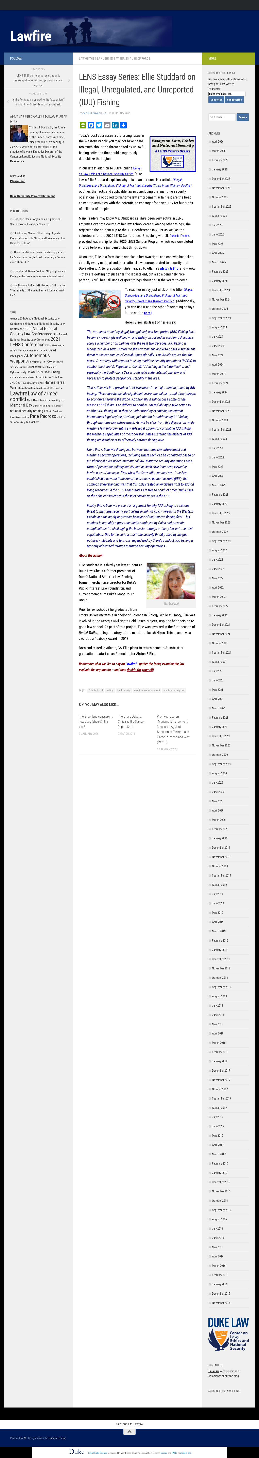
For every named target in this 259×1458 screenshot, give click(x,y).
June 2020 (218, 792)
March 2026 (219, 151)
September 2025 (221, 206)
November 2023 (221, 411)
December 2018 (221, 959)
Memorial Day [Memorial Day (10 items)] (21, 405)
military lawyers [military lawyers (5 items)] (55, 406)
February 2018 (220, 1052)
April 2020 (218, 810)
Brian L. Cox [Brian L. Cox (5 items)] (58, 362)
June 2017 (218, 1126)
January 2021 (219, 727)
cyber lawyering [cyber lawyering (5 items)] (49, 367)
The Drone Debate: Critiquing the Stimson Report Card (132, 721)
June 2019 (218, 903)
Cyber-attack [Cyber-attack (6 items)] (34, 366)
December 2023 (221, 402)
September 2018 (221, 987)
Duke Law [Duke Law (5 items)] (46, 377)
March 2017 (219, 1154)
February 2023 (220, 494)
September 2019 (221, 875)
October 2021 (220, 643)
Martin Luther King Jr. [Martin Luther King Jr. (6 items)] (52, 400)
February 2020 (220, 829)
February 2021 (220, 717)
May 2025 (217, 244)
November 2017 (221, 1080)
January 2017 (219, 1173)
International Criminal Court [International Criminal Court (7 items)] (33, 388)
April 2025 (218, 253)
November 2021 (221, 634)
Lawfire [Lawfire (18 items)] (18, 393)
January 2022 (219, 615)
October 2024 (220, 309)
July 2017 (217, 1117)
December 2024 (221, 290)
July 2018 (217, 1005)
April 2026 (218, 141)
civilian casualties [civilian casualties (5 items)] (18, 367)
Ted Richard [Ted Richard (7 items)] (32, 422)
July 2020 (217, 782)
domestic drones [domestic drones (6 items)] (19, 377)
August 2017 (219, 1108)
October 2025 (220, 197)
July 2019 (217, 894)
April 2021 (218, 699)
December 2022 (221, 513)
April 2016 (218, 1256)
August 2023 (219, 439)
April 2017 (218, 1145)
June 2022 (218, 569)
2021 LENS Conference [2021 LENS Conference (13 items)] (35, 341)
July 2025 (217, 225)
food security (123, 690)
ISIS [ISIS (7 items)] (52, 388)
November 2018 (221, 968)
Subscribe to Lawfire (129, 1424)
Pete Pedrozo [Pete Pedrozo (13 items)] (43, 416)
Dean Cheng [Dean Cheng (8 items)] (52, 372)
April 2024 (218, 364)
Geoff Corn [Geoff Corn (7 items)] (22, 383)
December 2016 (221, 1182)
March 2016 (219, 1266)
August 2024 (219, 327)
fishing (110, 690)
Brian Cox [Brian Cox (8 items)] (46, 361)
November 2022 (221, 522)
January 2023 (219, 504)
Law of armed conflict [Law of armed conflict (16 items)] (34, 396)
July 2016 (217, 1228)
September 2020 (221, 764)
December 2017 (221, 1070)
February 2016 (220, 1275)
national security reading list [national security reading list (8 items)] (29, 411)
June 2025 (218, 234)
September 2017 (221, 1098)
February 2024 (220, 383)
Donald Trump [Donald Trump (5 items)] (35, 377)
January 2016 (219, 1284)
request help (185, 1453)
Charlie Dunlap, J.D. (94, 113)
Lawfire (31, 36)
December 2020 (221, 736)
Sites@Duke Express (97, 1453)
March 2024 (219, 374)
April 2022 (218, 587)
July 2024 (217, 336)
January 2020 (219, 838)
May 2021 (217, 690)
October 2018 (220, 978)
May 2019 (217, 913)
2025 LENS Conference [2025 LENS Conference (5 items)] (54, 345)
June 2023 (218, 457)
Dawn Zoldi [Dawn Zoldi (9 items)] (35, 372)
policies (163, 1453)
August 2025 (219, 216)
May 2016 (217, 1247)
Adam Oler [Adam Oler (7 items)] (16, 350)
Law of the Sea (90, 58)
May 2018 (217, 1024)
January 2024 (219, 392)
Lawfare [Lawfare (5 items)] (58, 388)
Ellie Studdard (96, 690)
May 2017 (217, 1135)
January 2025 (219, 281)
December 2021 (221, 625)
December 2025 (221, 179)
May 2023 (217, 467)
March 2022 (219, 597)
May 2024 (217, 355)
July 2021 (217, 671)
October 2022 (220, 532)
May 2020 (217, 801)
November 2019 (221, 857)
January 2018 (219, 1061)
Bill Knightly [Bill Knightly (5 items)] (33, 362)
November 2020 (221, 745)
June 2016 (218, 1238)
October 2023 (220, 420)
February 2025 (220, 271)
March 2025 (219, 262)
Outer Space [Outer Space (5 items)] (15, 417)
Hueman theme (57, 1438)
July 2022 (217, 559)
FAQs (174, 1453)
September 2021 (221, 652)
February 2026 (220, 160)
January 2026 (219, 169)
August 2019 (219, 885)
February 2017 (220, 1163)
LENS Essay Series (118, 58)
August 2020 (219, 773)
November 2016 (221, 1191)
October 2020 (220, 755)
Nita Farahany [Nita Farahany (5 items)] (55, 411)
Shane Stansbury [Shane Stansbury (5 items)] (17, 422)
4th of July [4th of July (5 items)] (14, 318)
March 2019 (219, 931)
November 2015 (221, 1303)
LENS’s (119, 168)
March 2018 (219, 1043)
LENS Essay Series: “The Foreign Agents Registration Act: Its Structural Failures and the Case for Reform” (37, 238)
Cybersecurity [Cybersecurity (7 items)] (18, 372)
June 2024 (218, 346)
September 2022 (221, 541)
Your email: (214, 89)
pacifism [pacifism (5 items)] (25, 417)
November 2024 (221, 299)
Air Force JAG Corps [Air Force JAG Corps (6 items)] (34, 350)
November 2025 (221, 188)
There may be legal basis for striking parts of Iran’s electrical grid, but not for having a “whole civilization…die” (37, 257)
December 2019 (221, 847)
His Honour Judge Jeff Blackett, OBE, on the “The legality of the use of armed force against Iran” (37, 290)
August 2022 (219, 550)
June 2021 (218, 680)
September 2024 (221, 318)
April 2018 (218, 1033)
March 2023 (219, 485)
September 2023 (221, 429)
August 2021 (219, 662)
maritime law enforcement (147, 690)
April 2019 (218, 922)
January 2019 (219, 950)
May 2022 (217, 578)
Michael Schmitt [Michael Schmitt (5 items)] (40, 406)
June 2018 (218, 1015)
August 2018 (219, 996)
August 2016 (219, 1219)
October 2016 (220, 1201)
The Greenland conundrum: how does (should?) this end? (94, 721)
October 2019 (220, 866)
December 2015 (221, 1293)
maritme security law (174, 690)
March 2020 (219, 820)
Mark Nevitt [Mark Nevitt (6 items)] (33, 400)
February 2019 (220, 940)
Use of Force (144, 58)
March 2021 (219, 708)
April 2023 (218, 476)
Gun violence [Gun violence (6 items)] (36, 382)
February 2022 (220, 606)
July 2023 (217, 448)
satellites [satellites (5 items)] (61, 417)
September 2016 (221, 1210)
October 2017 (220, 1089)
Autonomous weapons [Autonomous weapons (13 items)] (30, 358)
